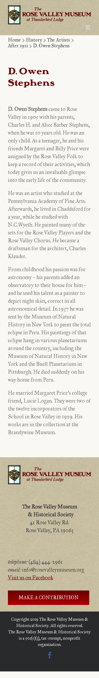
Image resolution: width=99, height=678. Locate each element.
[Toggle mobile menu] (88, 27)
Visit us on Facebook (30, 577)
